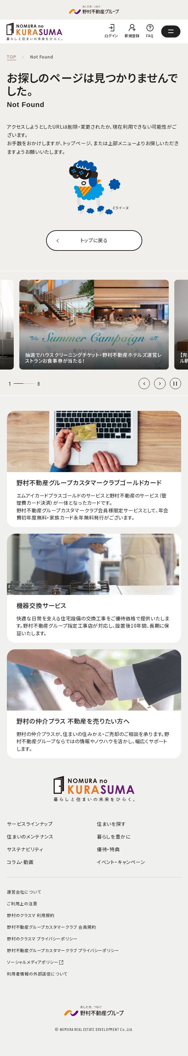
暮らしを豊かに (114, 836)
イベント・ (121, 861)
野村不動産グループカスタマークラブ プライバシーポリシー (63, 950)
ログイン (111, 35)
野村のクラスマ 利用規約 (31, 915)
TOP (11, 57)
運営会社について (24, 892)
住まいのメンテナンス (30, 836)
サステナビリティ (25, 849)
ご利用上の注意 (22, 903)
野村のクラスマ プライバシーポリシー (42, 938)
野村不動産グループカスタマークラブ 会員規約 (51, 927)
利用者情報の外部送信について (37, 974)
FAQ (150, 35)
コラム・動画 (20, 861)
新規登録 (132, 35)
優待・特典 (108, 849)
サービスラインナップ (30, 823)
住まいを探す (111, 823)
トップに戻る (94, 240)
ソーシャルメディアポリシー (35, 962)
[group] (93, 325)
